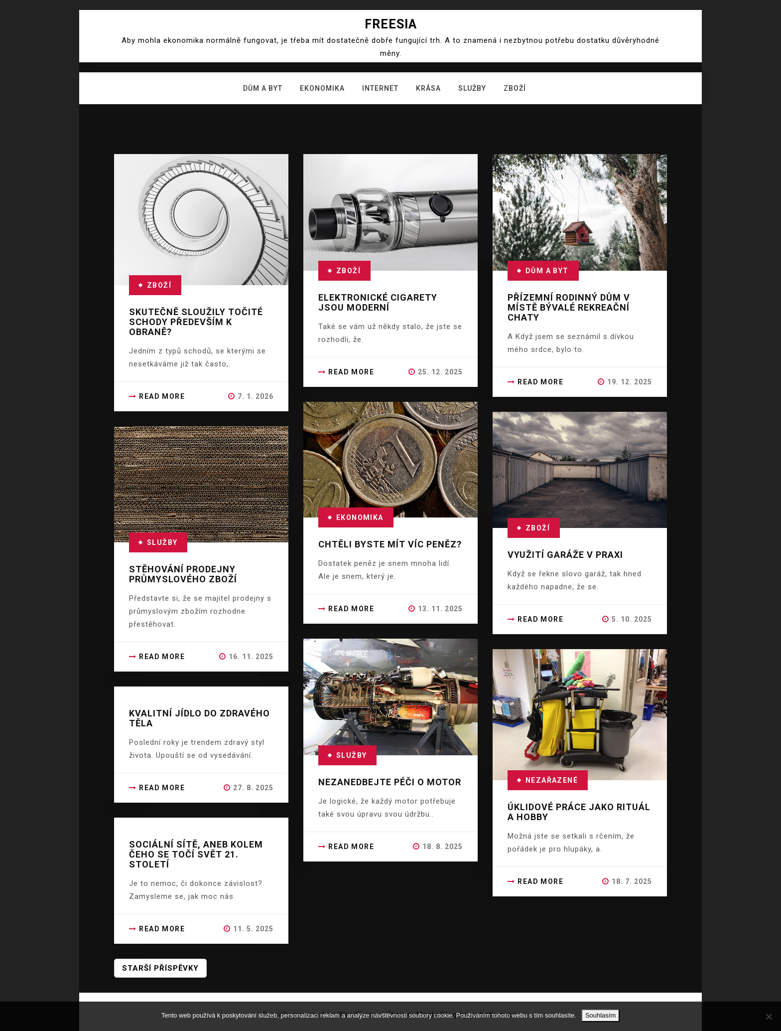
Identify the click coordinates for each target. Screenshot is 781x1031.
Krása (428, 88)
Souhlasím (600, 1015)
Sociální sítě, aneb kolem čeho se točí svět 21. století (196, 854)
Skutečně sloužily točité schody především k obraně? (196, 322)
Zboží (515, 88)
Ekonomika (322, 88)
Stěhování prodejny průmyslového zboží (183, 574)
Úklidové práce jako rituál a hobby (579, 812)
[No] (769, 1017)
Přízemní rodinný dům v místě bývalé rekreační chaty (569, 307)
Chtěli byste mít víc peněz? (390, 544)
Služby (472, 88)
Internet (380, 88)
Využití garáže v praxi (565, 554)
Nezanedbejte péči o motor (389, 782)
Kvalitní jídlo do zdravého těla (199, 718)
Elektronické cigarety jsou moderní (377, 302)
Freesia (391, 24)
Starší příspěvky (160, 968)
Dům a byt (262, 88)
